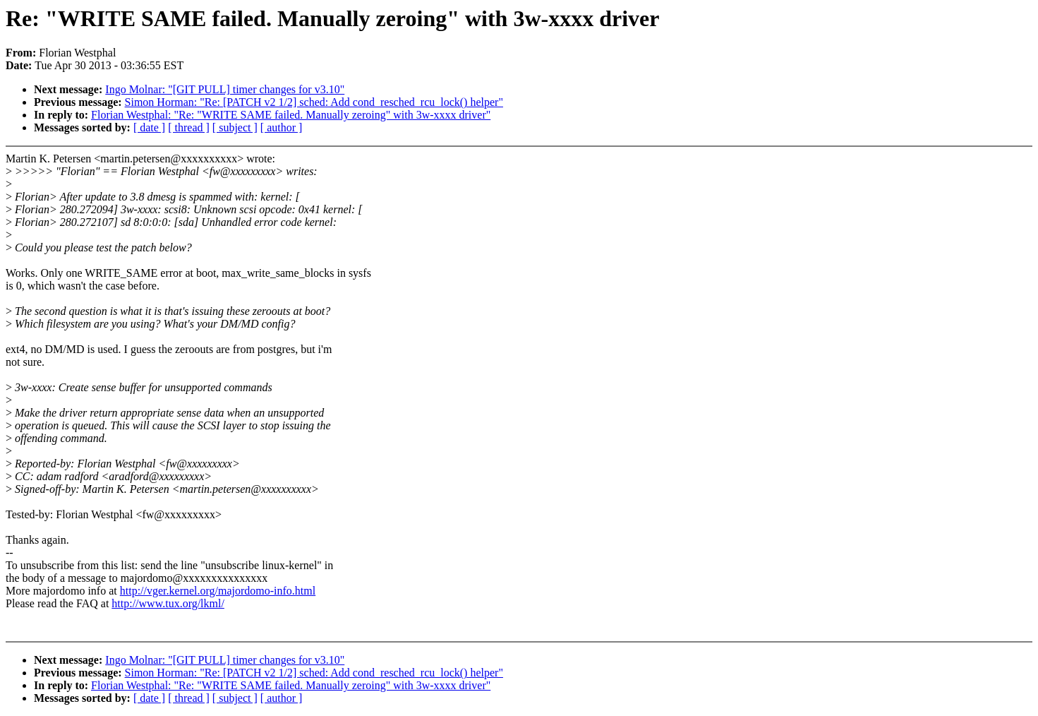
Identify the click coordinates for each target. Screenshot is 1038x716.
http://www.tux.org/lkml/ (167, 603)
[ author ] (281, 127)
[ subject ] (235, 127)
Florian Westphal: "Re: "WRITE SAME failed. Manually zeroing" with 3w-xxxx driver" (290, 115)
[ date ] (149, 127)
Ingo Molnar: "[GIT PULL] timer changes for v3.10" (224, 89)
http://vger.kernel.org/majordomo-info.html (217, 591)
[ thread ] (189, 127)
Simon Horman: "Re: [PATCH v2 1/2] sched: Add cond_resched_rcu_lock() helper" (314, 102)
